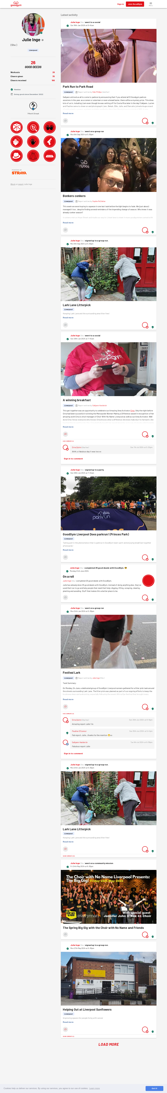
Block (13, 184)
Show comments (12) (69, 856)
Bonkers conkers (74, 196)
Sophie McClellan (98, 201)
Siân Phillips (97, 92)
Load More (108, 1044)
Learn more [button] (94, 1088)
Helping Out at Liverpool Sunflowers (87, 1009)
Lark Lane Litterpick (77, 305)
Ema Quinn (76, 447)
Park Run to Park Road (78, 86)
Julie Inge (75, 22)
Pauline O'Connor (79, 731)
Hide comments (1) (68, 441)
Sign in (120, 4)
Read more (68, 113)
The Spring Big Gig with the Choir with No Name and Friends (103, 927)
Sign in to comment (73, 458)
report (20, 184)
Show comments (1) (68, 1036)
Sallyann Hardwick (99, 405)
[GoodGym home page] (16, 4)
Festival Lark (71, 672)
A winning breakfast (77, 400)
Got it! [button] (154, 1088)
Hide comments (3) (68, 713)
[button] (150, 4)
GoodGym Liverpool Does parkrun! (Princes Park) (96, 534)
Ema (132, 410)
